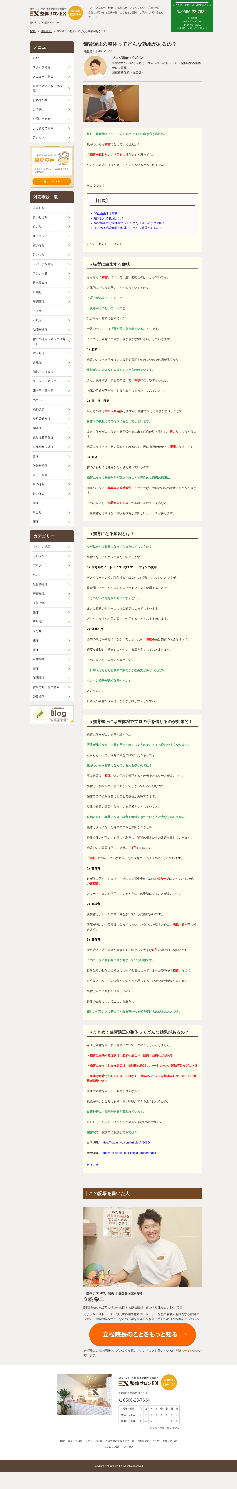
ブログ (37, 565)
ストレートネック (44, 381)
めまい (37, 400)
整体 (36, 612)
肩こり (37, 512)
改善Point (39, 603)
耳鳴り (37, 292)
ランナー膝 (40, 273)
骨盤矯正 (39, 696)
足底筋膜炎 (40, 282)
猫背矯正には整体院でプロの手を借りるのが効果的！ (129, 223)
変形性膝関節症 (43, 437)
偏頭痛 (37, 428)
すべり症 (39, 353)
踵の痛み (39, 245)
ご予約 (143, 12)
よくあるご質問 (128, 12)
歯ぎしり (39, 207)
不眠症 (37, 320)
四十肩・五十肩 (43, 390)
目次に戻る (94, 1164)
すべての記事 (42, 546)
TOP (90, 7)
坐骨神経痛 (40, 465)
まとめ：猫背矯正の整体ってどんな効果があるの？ (128, 227)
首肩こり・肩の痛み (46, 687)
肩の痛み (39, 484)
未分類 (37, 631)
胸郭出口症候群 (43, 371)
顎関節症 (39, 301)
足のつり (39, 254)
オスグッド (40, 236)
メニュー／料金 (104, 7)
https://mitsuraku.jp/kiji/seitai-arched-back (129, 1152)
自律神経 (39, 659)
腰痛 (36, 521)
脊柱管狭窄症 (42, 418)
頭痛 (36, 503)
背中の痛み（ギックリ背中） (49, 341)
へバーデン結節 (43, 264)
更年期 (37, 621)
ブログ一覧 (153, 7)
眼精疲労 (39, 409)
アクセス (93, 17)
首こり (37, 226)
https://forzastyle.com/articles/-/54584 (126, 1142)
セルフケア (40, 556)
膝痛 (36, 456)
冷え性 (37, 311)
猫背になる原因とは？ (109, 218)
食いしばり (40, 217)
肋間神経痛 (40, 329)
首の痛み (39, 493)
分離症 (37, 362)
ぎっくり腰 (40, 474)
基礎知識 (39, 593)
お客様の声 (121, 7)
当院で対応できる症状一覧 (102, 12)
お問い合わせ (156, 12)
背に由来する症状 (106, 213)
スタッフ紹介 (137, 7)
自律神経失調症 (43, 446)
